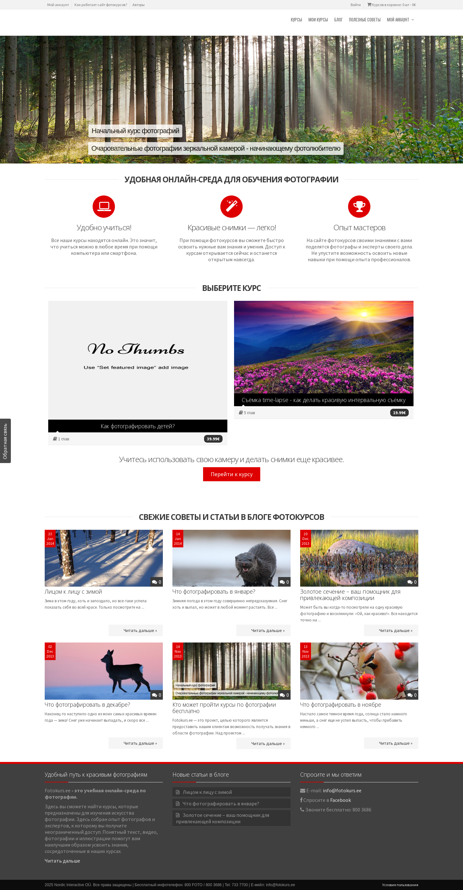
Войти (356, 4)
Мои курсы (318, 19)
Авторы (139, 4)
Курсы (296, 19)
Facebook (340, 800)
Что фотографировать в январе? (213, 591)
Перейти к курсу (232, 474)
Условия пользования (400, 884)
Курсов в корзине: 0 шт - (391, 4)
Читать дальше (62, 860)
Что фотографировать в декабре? (87, 704)
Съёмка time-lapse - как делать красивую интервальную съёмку (324, 400)
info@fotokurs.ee (342, 790)
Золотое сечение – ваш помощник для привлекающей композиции (350, 595)
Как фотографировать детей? (138, 426)
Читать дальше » (140, 630)
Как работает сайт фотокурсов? (100, 4)
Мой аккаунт (58, 4)
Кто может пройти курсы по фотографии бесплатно (224, 708)
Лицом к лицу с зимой (73, 591)
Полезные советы (365, 19)
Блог (338, 19)
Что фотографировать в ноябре (340, 704)
